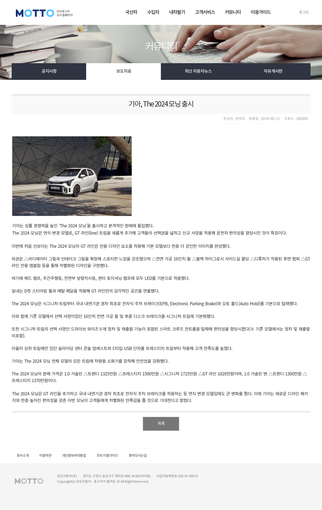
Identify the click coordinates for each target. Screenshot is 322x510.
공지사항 (49, 71)
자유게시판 (273, 71)
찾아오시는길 (138, 456)
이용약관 (45, 456)
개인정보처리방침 (74, 456)
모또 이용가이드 (107, 456)
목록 (161, 423)
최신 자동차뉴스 (198, 71)
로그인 (304, 12)
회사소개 (23, 456)
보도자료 (123, 71)
